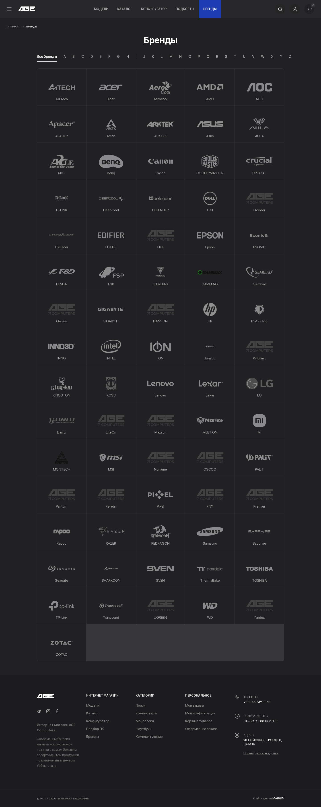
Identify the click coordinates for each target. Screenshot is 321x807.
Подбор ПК (185, 9)
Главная (13, 26)
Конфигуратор (154, 9)
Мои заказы (194, 705)
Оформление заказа (201, 729)
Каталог (124, 9)
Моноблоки (145, 721)
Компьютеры (146, 713)
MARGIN (278, 798)
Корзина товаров (198, 721)
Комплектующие (149, 736)
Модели (101, 9)
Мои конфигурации (200, 713)
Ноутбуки (143, 729)
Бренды (210, 9)
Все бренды (47, 56)
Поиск (140, 705)
